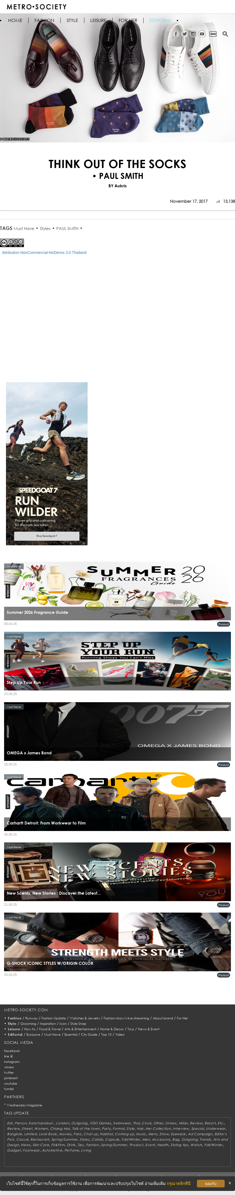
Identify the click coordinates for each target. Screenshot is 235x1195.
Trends (205, 1139)
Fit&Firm (58, 1145)
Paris (77, 1134)
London (62, 1123)
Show (164, 1134)
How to (29, 1029)
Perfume (71, 1150)
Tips (81, 1145)
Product (223, 624)
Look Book (48, 1134)
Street (27, 1128)
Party (106, 1128)
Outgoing (79, 1123)
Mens (152, 1134)
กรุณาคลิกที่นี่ (178, 1183)
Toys (131, 1029)
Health (162, 1145)
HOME (15, 20)
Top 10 (106, 1034)
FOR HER (128, 20)
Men (146, 1139)
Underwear (215, 1128)
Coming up (124, 1134)
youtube (10, 1083)
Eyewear (178, 1134)
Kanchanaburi (41, 1123)
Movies (65, 1134)
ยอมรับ (211, 1183)
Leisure (98, 20)
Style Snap (78, 1024)
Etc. (221, 1123)
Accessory (161, 1139)
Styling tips (179, 1145)
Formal (118, 1128)
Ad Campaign (200, 1134)
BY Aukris (118, 185)
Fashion (44, 20)
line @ (8, 1056)
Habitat (106, 1134)
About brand (163, 1018)
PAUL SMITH (67, 228)
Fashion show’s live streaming (126, 1018)
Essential (70, 1034)
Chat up (91, 1134)
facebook (12, 1051)
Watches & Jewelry (85, 1018)
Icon (63, 1024)
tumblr (9, 1089)
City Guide (89, 1034)
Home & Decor (112, 1029)
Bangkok (14, 1134)
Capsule (112, 1139)
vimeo (9, 1067)
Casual (22, 1139)
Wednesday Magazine (24, 1105)
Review (196, 1123)
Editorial (161, 20)
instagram (12, 1062)
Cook (146, 1123)
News (25, 1145)
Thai (136, 1123)
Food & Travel (50, 1029)
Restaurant (39, 1139)
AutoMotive (52, 1150)
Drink (71, 1145)
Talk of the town (86, 1128)
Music (141, 1134)
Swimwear (122, 1123)
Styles (45, 228)
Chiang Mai (60, 1128)
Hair (140, 1128)
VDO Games (100, 1123)
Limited (30, 1134)
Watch (196, 1145)
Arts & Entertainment (80, 1029)
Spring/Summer (64, 1139)
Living (86, 1150)
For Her (182, 1018)
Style (72, 20)
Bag (175, 1139)
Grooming (28, 1024)
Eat (10, 1123)
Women (41, 1128)
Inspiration (48, 1024)
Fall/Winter (131, 1139)
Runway (31, 1018)
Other (158, 1123)
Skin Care (41, 1145)
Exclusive (33, 1034)
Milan (183, 1123)
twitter (9, 1072)
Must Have (24, 228)
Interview (181, 1128)
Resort (210, 1123)
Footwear (31, 1150)
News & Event (148, 1029)
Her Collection (158, 1128)
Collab (97, 1139)
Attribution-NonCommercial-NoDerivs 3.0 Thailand (44, 252)
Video (120, 1034)
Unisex (170, 1123)
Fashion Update (53, 1018)
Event (150, 1145)
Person (20, 1123)
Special (197, 1128)
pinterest (11, 1078)
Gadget (14, 1150)
